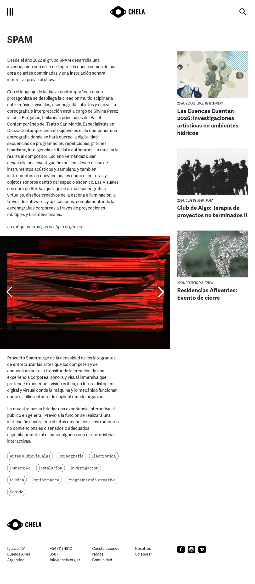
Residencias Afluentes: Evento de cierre (207, 294)
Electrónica (104, 456)
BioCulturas (194, 103)
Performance (45, 480)
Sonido (16, 492)
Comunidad (102, 559)
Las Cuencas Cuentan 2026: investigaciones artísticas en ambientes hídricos (207, 122)
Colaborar (143, 554)
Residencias (214, 103)
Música (17, 480)
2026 (180, 103)
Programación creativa (92, 480)
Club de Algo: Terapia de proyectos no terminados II (212, 211)
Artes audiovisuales (30, 456)
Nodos (97, 554)
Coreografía (71, 456)
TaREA (209, 200)
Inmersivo (20, 468)
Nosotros (143, 548)
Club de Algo (195, 200)
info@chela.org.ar (65, 559)
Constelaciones (105, 548)
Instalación (50, 468)
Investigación (84, 468)
